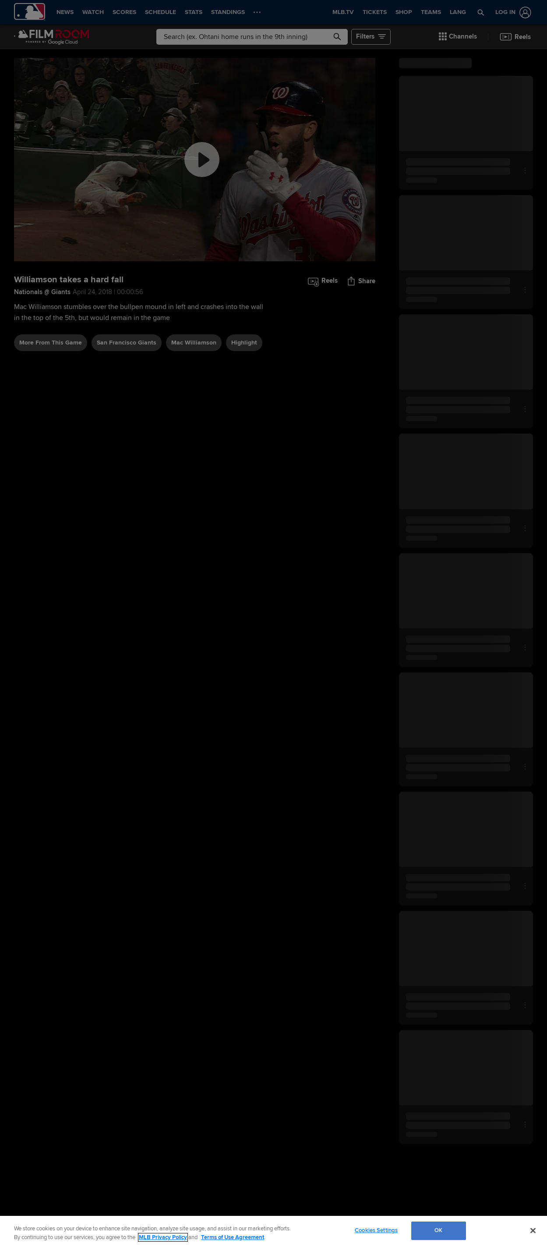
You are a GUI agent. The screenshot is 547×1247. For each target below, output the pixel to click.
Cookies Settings (376, 1230)
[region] (273, 1231)
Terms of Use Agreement (232, 1237)
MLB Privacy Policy (163, 1237)
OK (438, 1230)
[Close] (533, 1230)
